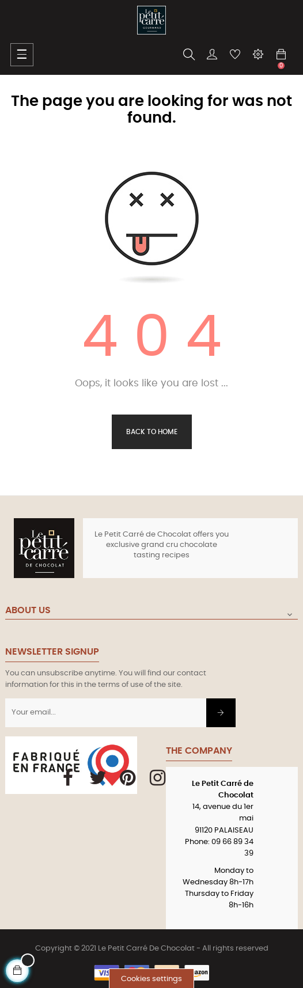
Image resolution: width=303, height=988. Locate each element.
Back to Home (151, 431)
